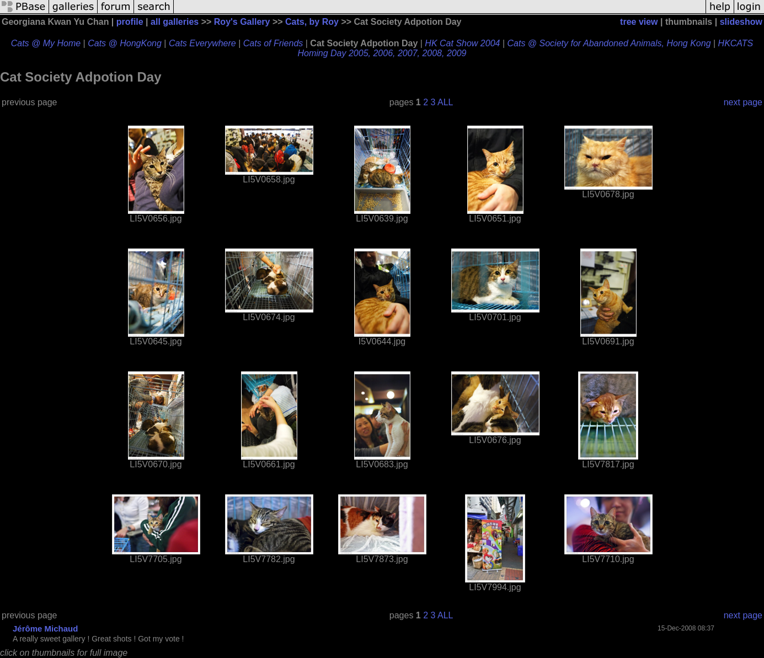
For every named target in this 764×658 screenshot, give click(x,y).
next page (743, 102)
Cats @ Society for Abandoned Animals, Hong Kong (608, 43)
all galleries (175, 21)
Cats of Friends (273, 43)
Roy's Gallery (242, 21)
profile (129, 21)
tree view (639, 21)
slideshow (741, 21)
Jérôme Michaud (45, 628)
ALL (445, 102)
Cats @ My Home (46, 43)
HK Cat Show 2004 (462, 43)
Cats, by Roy (312, 21)
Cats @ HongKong (125, 43)
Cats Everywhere (202, 43)
